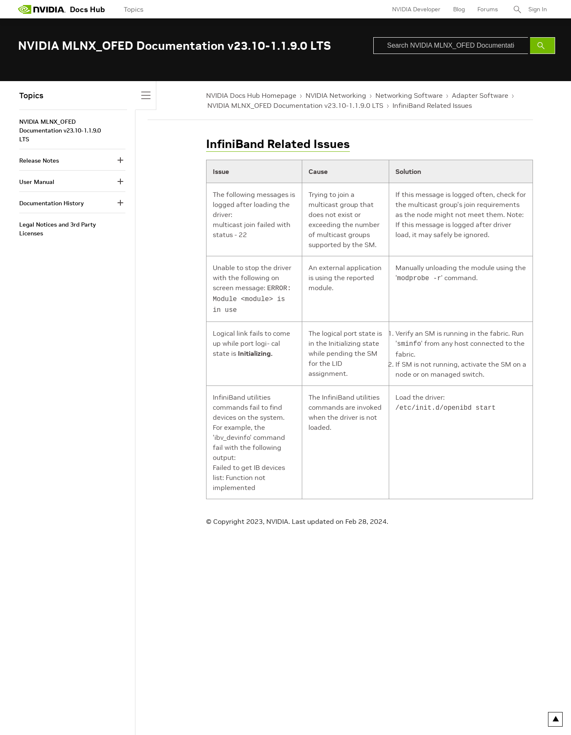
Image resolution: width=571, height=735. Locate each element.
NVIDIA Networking (336, 95)
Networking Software (409, 95)
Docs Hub (87, 9)
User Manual (36, 182)
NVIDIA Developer (416, 9)
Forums (487, 9)
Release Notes (39, 160)
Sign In (537, 9)
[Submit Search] (542, 45)
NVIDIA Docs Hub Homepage (251, 95)
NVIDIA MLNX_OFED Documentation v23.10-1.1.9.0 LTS (295, 105)
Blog (459, 9)
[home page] (42, 9)
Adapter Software (480, 95)
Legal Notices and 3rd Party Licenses (57, 229)
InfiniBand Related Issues (432, 105)
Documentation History (51, 203)
